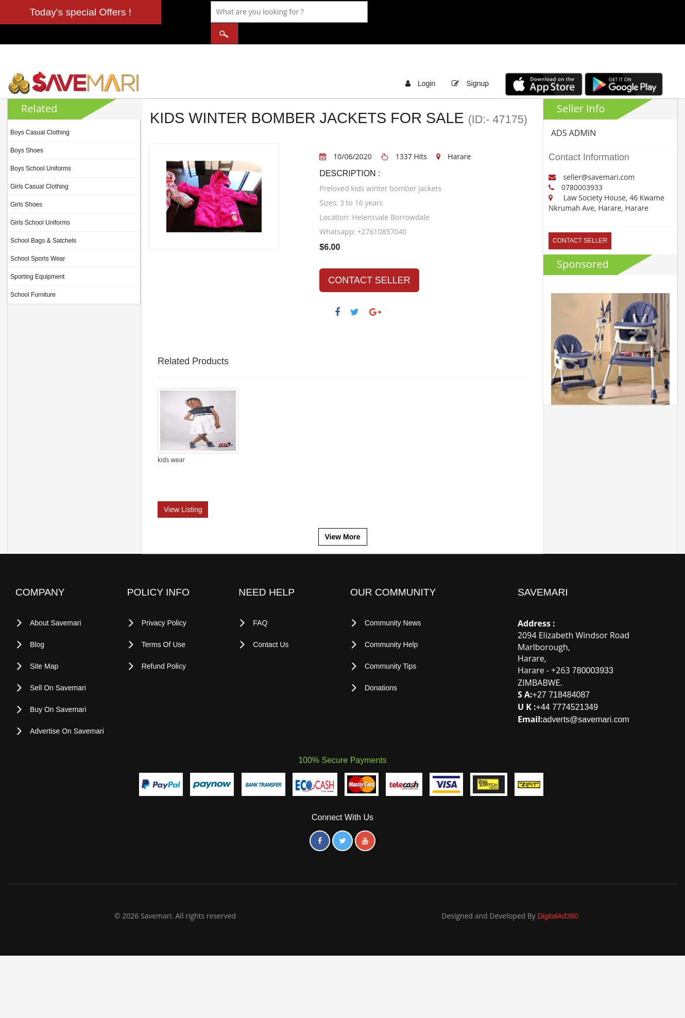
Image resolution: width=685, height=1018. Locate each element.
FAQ (260, 600)
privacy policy (164, 600)
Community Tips (390, 642)
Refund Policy (164, 642)
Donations (381, 663)
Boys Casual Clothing (40, 111)
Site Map (44, 642)
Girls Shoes (26, 184)
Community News (393, 600)
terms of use (164, 621)
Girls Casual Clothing (39, 165)
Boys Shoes (26, 129)
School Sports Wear (37, 238)
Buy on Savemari (58, 685)
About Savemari (55, 600)
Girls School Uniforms (40, 202)
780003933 (592, 647)
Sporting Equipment (37, 256)
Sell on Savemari (58, 663)
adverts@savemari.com (586, 696)
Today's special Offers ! (80, 12)
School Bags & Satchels (43, 220)
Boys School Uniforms (40, 147)
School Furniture (33, 274)
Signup (477, 63)
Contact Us (270, 621)
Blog (37, 621)
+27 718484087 (561, 672)
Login (426, 63)
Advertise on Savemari (67, 706)
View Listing (183, 486)
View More (343, 514)
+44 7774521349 (567, 684)
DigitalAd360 (557, 890)
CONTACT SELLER (369, 259)
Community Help (391, 621)
